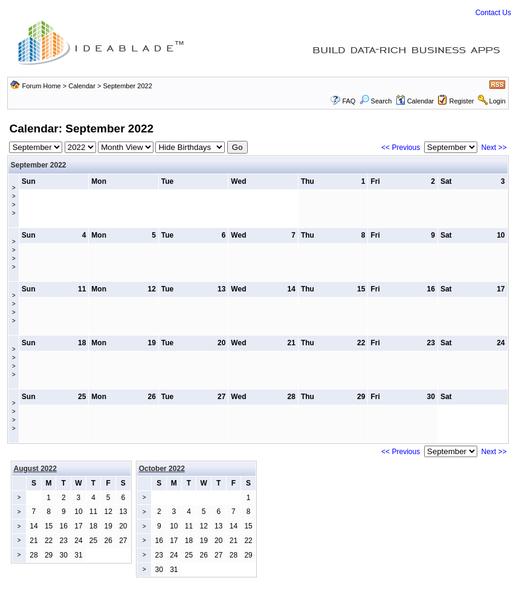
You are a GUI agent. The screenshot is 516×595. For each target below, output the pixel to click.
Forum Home (41, 85)
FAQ (348, 101)
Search (376, 101)
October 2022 (162, 468)
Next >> (494, 147)
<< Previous (400, 147)
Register (461, 101)
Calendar (81, 85)
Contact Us (493, 12)
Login (497, 101)
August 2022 (35, 468)
